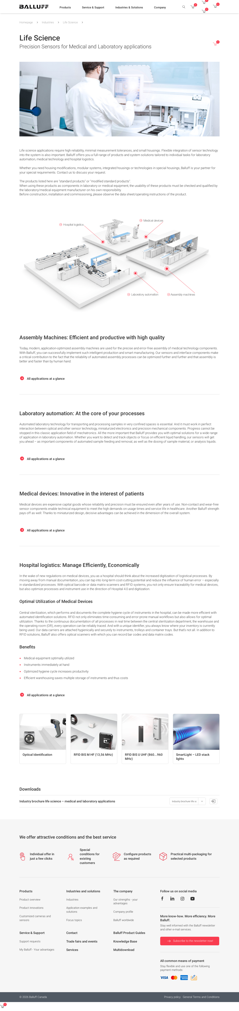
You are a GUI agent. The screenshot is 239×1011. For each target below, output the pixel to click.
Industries (48, 22)
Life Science (70, 22)
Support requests (30, 941)
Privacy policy (172, 997)
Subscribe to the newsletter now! (189, 941)
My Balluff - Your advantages (36, 949)
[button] (65, 7)
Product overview (29, 899)
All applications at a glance (42, 378)
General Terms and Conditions (201, 997)
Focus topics (74, 920)
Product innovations (31, 907)
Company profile (123, 911)
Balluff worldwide (123, 920)
